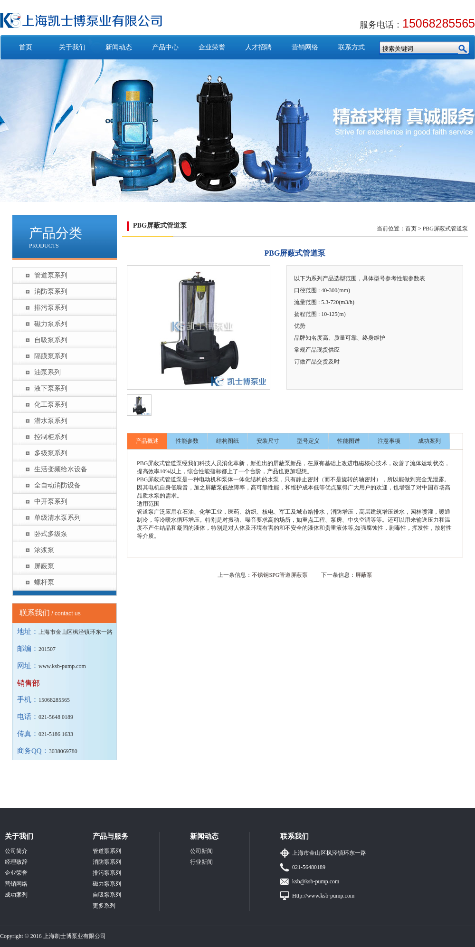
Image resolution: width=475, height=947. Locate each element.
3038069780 (63, 751)
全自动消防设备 (57, 485)
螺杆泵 (44, 582)
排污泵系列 (50, 307)
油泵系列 (47, 372)
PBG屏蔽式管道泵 (445, 228)
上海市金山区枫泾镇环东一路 (329, 853)
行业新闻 (201, 862)
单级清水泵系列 (57, 517)
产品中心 (165, 47)
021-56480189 (308, 867)
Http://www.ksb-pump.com (323, 895)
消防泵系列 (50, 291)
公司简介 (16, 851)
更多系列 (104, 905)
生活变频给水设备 (60, 469)
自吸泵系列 (50, 340)
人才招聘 (258, 47)
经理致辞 (16, 862)
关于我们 (72, 47)
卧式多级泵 (50, 533)
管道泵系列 (50, 275)
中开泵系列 (50, 501)
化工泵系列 (50, 404)
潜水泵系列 (50, 420)
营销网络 (305, 47)
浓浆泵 (44, 550)
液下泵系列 (50, 388)
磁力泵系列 (50, 323)
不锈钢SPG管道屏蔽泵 (280, 575)
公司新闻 (201, 851)
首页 (25, 47)
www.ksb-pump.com (62, 666)
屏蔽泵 (44, 566)
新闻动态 (118, 47)
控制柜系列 (50, 436)
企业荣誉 (212, 47)
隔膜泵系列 (50, 356)
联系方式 (351, 47)
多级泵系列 (50, 453)
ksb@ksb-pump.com (315, 881)
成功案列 (429, 441)
